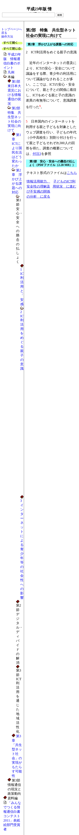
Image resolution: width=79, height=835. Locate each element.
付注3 (37, 153)
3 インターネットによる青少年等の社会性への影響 (22, 549)
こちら (72, 173)
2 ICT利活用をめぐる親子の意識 (23, 340)
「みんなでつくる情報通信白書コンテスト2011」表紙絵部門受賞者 (12, 816)
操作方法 (7, 36)
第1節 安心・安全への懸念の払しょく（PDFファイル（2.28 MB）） (52, 163)
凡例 (11, 72)
